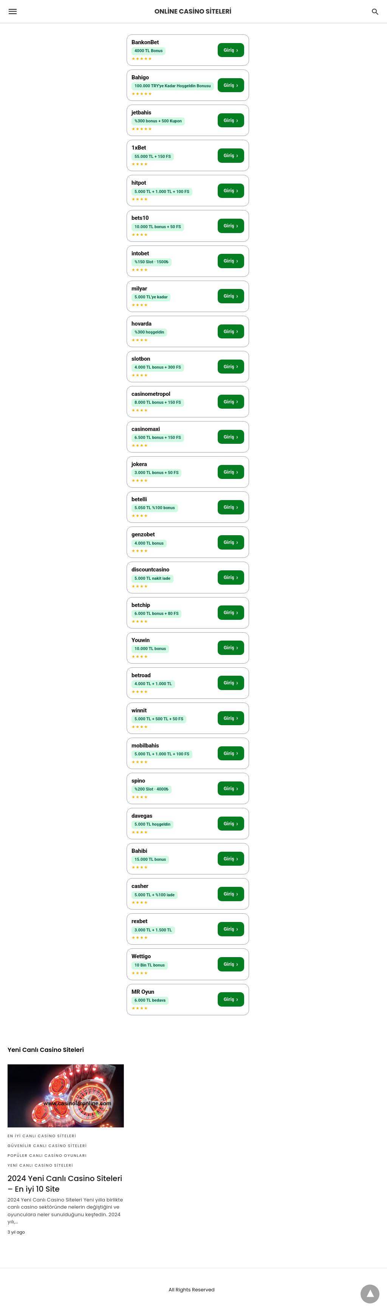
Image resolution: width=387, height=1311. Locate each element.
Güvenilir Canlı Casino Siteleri (47, 1146)
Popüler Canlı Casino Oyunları (47, 1155)
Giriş (231, 50)
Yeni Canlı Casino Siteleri (40, 1165)
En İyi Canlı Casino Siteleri (42, 1136)
